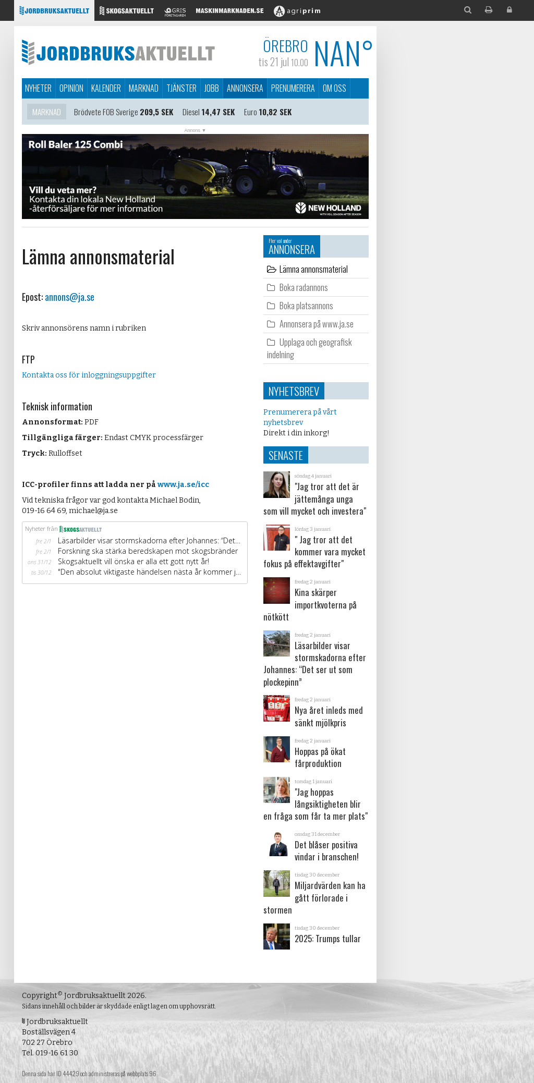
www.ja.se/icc (183, 484)
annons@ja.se (69, 296)
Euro (250, 112)
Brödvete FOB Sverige (106, 112)
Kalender (106, 88)
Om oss (334, 88)
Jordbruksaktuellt (118, 52)
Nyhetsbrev (294, 391)
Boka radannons (304, 287)
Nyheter (38, 88)
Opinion (71, 88)
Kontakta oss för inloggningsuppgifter (89, 375)
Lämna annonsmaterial (314, 268)
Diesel (191, 112)
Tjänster (181, 88)
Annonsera (245, 88)
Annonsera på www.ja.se (317, 323)
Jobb (211, 88)
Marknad (144, 88)
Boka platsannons (306, 305)
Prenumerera (293, 88)
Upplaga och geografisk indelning (309, 348)
